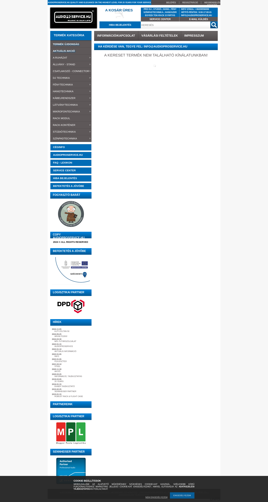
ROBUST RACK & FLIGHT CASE (69, 396)
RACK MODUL (61, 118)
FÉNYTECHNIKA (70, 85)
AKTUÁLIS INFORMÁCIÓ (65, 351)
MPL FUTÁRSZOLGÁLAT (65, 341)
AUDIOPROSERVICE (64, 346)
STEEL (58, 366)
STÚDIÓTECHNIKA (70, 132)
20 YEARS (59, 381)
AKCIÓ (57, 371)
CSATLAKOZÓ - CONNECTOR (70, 71)
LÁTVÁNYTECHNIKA (70, 105)
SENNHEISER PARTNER (65, 391)
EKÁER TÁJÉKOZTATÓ (65, 386)
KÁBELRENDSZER (70, 98)
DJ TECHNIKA (70, 78)
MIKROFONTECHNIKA (70, 111)
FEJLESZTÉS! (61, 361)
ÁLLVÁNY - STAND (70, 64)
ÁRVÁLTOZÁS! (61, 336)
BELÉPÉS (171, 2)
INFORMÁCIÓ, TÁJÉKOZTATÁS (68, 376)
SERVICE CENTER (160, 19)
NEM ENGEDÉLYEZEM (156, 497)
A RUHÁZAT (70, 58)
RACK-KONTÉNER (70, 125)
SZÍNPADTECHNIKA (70, 138)
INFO (57, 356)
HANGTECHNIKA (70, 91)
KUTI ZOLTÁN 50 (62, 331)
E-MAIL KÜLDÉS (198, 19)
